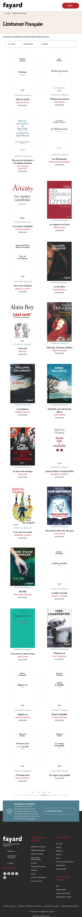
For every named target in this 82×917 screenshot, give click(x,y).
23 (38, 792)
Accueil (7, 13)
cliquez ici (31, 819)
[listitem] (5, 874)
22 (33, 792)
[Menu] (70, 6)
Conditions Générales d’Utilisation (30, 906)
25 (49, 792)
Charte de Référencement (70, 906)
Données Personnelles (51, 906)
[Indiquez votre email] (57, 811)
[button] (13, 44)
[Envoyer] (73, 811)
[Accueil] (12, 5)
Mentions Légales (9, 906)
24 (44, 792)
